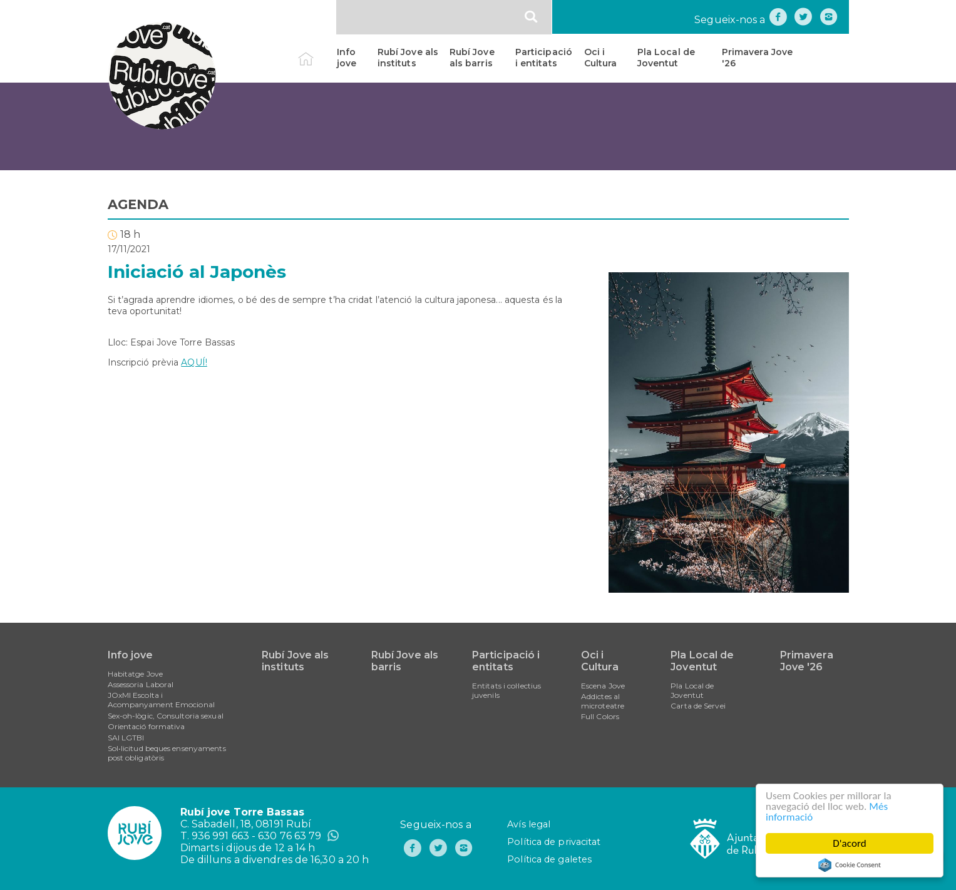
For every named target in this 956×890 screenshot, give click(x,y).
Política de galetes (549, 859)
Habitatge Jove (135, 673)
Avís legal (528, 824)
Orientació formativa (146, 726)
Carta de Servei (698, 705)
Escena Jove (603, 685)
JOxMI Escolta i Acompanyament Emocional (161, 699)
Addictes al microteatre (602, 701)
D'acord (849, 843)
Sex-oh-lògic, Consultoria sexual (166, 715)
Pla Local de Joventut (666, 57)
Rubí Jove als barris (472, 57)
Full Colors (600, 716)
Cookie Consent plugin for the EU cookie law (849, 865)
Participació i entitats (543, 57)
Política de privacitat (553, 841)
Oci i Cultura (600, 57)
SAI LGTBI (126, 737)
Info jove (346, 57)
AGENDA (138, 204)
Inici (316, 52)
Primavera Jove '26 (757, 57)
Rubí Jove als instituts (408, 57)
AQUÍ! (194, 362)
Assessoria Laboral (141, 684)
